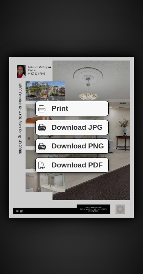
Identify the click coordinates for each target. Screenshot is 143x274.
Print (52, 108)
